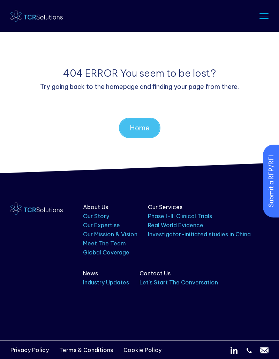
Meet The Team (104, 243)
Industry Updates (106, 282)
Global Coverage (106, 252)
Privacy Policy (29, 349)
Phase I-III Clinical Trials (180, 216)
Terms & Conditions (86, 349)
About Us (95, 207)
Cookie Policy (142, 349)
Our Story (96, 216)
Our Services (165, 207)
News (90, 273)
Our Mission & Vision (110, 234)
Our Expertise (101, 225)
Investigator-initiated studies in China (199, 234)
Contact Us (155, 273)
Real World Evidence (175, 225)
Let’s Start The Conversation (179, 282)
